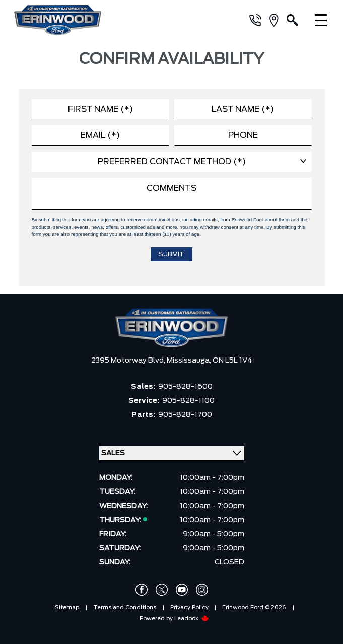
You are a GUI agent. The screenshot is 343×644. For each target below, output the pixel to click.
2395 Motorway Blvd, (129, 360)
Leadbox (191, 618)
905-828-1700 (185, 414)
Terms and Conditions (124, 607)
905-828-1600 (185, 386)
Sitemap (67, 607)
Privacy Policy (189, 607)
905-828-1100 (188, 400)
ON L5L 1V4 (232, 360)
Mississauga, (190, 360)
